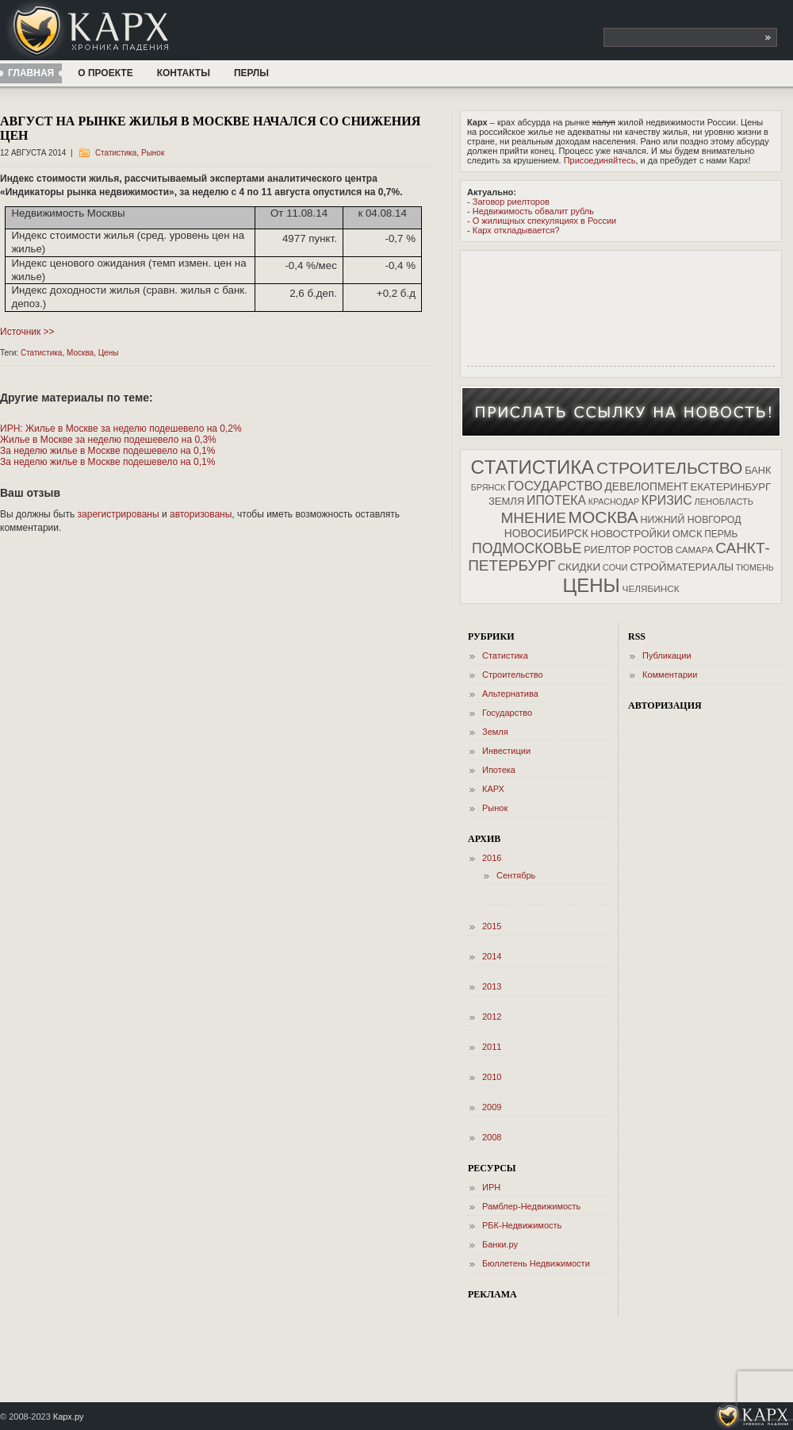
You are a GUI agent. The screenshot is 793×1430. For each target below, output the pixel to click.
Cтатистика (116, 152)
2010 (491, 1077)
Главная (31, 73)
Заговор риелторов (511, 201)
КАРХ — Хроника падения (121, 30)
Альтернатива (510, 693)
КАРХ (493, 789)
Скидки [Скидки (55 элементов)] (578, 567)
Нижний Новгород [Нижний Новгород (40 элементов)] (691, 519)
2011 (491, 1046)
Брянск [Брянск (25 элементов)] (488, 487)
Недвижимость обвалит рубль (533, 211)
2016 (491, 858)
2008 (491, 1137)
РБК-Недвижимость (521, 1225)
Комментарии (669, 674)
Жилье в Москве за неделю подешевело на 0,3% (108, 439)
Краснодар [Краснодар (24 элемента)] (613, 501)
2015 (491, 926)
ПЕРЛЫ (251, 73)
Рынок (152, 152)
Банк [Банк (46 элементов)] (758, 470)
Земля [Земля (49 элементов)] (506, 501)
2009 (491, 1107)
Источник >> (27, 331)
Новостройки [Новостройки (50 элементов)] (630, 534)
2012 (491, 1016)
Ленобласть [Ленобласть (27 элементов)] (724, 501)
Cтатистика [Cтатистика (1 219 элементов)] (532, 467)
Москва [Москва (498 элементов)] (603, 517)
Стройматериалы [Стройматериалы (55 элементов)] (682, 567)
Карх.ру (68, 1416)
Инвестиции (506, 750)
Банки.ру (500, 1244)
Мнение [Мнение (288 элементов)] (532, 517)
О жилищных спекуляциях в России (545, 220)
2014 (491, 956)
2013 (491, 986)
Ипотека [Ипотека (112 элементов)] (556, 500)
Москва (80, 352)
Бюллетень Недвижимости (536, 1263)
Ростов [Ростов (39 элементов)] (653, 549)
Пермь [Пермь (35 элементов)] (720, 534)
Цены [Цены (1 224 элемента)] (590, 585)
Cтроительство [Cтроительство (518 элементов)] (669, 468)
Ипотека (498, 770)
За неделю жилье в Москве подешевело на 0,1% (107, 450)
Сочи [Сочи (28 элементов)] (615, 567)
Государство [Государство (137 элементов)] (555, 486)
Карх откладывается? (516, 230)
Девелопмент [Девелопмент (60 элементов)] (646, 487)
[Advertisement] (516, 306)
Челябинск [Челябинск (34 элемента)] (651, 588)
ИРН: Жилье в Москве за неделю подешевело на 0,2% (121, 428)
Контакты (183, 73)
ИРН (491, 1187)
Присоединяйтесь (600, 160)
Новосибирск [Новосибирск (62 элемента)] (546, 533)
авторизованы (201, 514)
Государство (507, 712)
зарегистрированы (118, 514)
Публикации (666, 655)
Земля (495, 731)
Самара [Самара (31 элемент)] (695, 550)
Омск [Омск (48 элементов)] (687, 534)
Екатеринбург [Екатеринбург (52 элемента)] (731, 487)
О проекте (105, 73)
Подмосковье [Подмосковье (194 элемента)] (526, 548)
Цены (108, 352)
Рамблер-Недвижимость (531, 1206)
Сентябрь (515, 875)
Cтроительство (512, 674)
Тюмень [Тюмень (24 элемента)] (755, 567)
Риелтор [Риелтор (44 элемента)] (607, 549)
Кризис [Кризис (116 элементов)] (667, 500)
